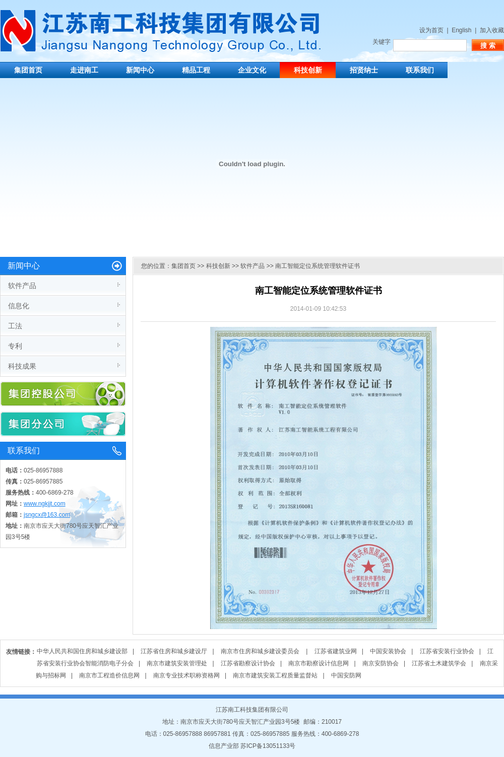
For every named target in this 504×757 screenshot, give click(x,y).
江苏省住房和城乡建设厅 (174, 651)
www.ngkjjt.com (45, 503)
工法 (15, 326)
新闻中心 (140, 70)
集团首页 (28, 70)
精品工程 (196, 70)
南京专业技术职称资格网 (186, 675)
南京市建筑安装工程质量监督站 (275, 675)
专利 (15, 346)
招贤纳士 (364, 70)
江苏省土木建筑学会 (439, 663)
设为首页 (431, 30)
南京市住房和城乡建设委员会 (261, 651)
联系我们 (420, 70)
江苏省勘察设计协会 (248, 663)
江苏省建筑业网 (335, 651)
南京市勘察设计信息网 (318, 663)
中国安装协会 (388, 651)
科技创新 (308, 70)
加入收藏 (492, 30)
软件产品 (22, 286)
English (461, 30)
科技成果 (22, 366)
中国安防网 (346, 675)
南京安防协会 (380, 663)
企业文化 (252, 70)
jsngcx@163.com (47, 514)
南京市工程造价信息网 (109, 675)
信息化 (18, 306)
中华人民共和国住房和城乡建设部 (82, 651)
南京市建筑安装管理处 (177, 663)
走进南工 (84, 70)
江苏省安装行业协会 (447, 651)
